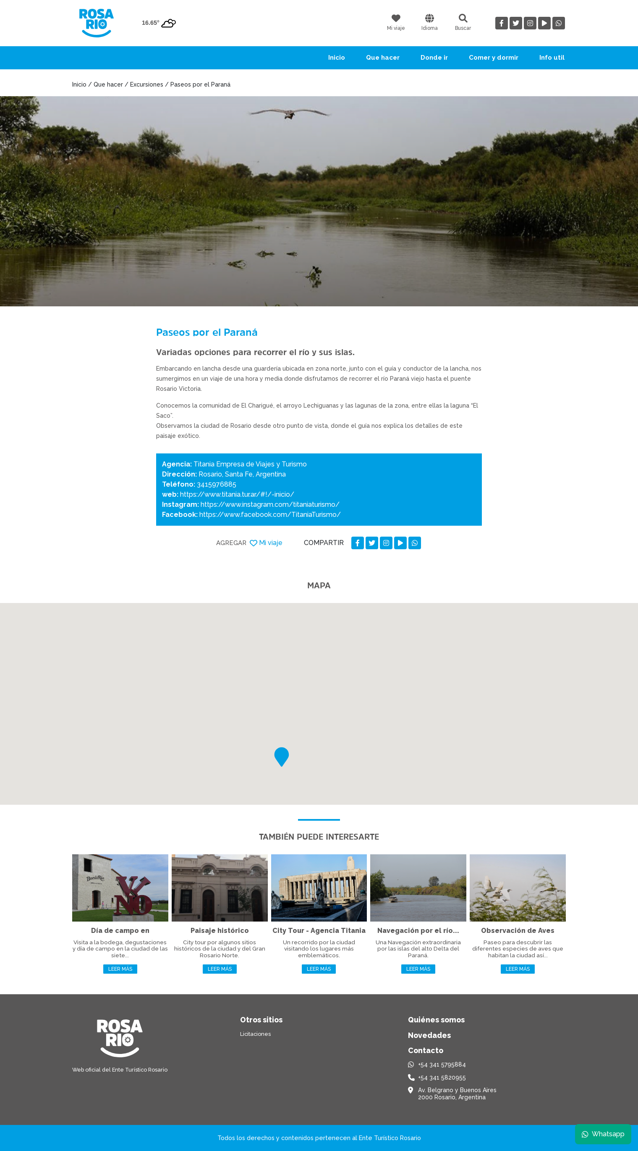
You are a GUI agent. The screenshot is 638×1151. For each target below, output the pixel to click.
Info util (552, 57)
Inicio (336, 57)
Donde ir (434, 57)
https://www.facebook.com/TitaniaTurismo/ (270, 515)
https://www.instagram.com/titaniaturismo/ (270, 504)
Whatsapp (603, 1134)
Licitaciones (255, 1034)
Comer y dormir (493, 57)
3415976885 (216, 484)
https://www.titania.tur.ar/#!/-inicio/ (237, 494)
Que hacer (383, 57)
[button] (281, 757)
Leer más (120, 969)
